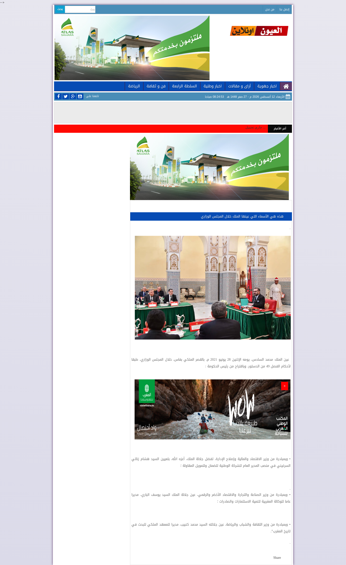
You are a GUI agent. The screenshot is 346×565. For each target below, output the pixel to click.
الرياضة (134, 86)
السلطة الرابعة (184, 86)
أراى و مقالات (239, 86)
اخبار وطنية (213, 86)
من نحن (269, 9)
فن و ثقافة (156, 86)
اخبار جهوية (267, 86)
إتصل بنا (284, 9)
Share (277, 557)
